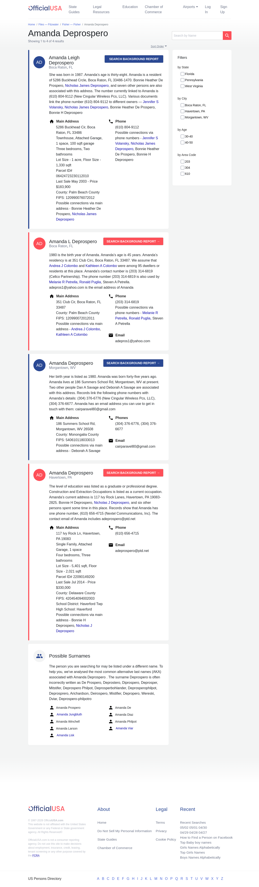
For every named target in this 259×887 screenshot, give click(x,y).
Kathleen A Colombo (101, 266)
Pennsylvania (194, 80)
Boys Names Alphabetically (199, 857)
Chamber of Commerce (154, 9)
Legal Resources (101, 9)
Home (102, 821)
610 (187, 174)
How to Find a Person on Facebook (205, 836)
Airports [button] (189, 7)
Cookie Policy (165, 838)
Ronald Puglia (90, 282)
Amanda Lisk (61, 735)
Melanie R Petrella (63, 282)
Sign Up (223, 9)
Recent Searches (191, 821)
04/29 (182, 831)
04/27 (201, 831)
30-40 (189, 136)
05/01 (192, 826)
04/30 (201, 826)
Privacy (161, 829)
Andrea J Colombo (63, 266)
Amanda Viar (120, 728)
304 (187, 168)
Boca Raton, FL (195, 105)
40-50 (189, 142)
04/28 (192, 831)
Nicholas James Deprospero (87, 85)
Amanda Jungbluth (65, 714)
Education (130, 7)
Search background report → (134, 60)
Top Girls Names (191, 852)
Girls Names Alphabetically (199, 847)
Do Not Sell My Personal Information (125, 829)
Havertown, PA (195, 111)
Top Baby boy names (194, 841)
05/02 (182, 826)
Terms (160, 821)
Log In (208, 9)
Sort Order (157, 46)
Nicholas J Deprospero (111, 502)
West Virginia (194, 86)
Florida (189, 74)
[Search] (197, 35)
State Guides (74, 9)
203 (187, 162)
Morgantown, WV (196, 117)
